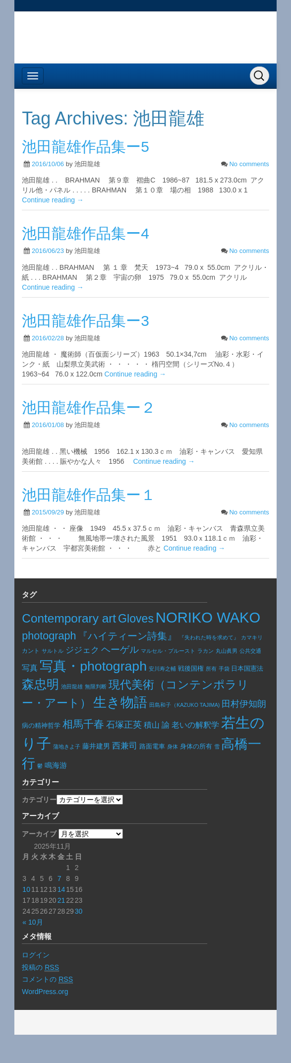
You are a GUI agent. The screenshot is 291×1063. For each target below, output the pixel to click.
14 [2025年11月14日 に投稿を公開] (61, 889)
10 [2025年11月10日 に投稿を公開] (26, 889)
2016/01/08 (48, 425)
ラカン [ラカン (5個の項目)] (205, 651)
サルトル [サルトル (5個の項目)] (52, 651)
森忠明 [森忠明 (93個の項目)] (40, 684)
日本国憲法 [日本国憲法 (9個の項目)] (247, 668)
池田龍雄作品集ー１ (89, 495)
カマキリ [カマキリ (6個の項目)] (252, 637)
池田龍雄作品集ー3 (85, 321)
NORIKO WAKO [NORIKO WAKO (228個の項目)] (208, 617)
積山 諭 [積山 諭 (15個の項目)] (157, 725)
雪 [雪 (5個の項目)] (217, 747)
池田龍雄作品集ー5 (85, 146)
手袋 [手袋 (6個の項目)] (224, 669)
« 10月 (32, 922)
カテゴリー (39, 800)
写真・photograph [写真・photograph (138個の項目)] (93, 666)
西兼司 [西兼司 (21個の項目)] (124, 745)
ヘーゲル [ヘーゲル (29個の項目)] (120, 649)
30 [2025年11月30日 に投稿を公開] (79, 911)
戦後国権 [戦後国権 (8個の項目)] (191, 668)
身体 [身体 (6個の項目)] (172, 747)
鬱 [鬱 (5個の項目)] (40, 766)
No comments (249, 164)
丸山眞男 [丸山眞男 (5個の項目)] (226, 651)
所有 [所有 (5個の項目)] (211, 669)
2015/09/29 (48, 512)
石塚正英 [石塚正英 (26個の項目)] (124, 724)
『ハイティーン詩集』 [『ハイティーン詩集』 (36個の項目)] (127, 635)
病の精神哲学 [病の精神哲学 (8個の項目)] (41, 725)
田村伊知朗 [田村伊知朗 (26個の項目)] (244, 703)
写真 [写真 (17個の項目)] (30, 667)
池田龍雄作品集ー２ (89, 407)
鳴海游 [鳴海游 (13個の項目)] (56, 765)
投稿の (40, 967)
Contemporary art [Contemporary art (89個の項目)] (69, 618)
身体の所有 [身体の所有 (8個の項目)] (196, 746)
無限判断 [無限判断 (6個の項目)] (96, 686)
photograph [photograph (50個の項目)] (49, 635)
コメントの (47, 979)
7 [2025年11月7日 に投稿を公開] (59, 878)
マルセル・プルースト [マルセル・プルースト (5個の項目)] (168, 651)
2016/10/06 (48, 164)
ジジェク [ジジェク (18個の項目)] (82, 650)
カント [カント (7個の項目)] (31, 650)
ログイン (36, 955)
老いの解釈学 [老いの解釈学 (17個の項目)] (195, 724)
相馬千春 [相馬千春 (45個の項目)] (83, 724)
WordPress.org (45, 992)
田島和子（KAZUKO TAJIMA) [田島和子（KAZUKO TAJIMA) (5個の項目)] (184, 705)
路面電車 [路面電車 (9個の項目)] (152, 746)
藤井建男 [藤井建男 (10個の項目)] (96, 746)
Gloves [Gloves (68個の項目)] (136, 618)
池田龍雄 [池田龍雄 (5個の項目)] (72, 686)
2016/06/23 (48, 250)
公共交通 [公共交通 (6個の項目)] (250, 651)
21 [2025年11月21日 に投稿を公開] (61, 900)
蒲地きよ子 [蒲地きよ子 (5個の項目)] (66, 747)
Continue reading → (53, 200)
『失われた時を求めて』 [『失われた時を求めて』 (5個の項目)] (209, 637)
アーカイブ (39, 834)
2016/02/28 (48, 338)
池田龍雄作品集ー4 (85, 233)
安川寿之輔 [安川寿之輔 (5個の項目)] (162, 669)
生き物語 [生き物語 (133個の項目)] (120, 702)
